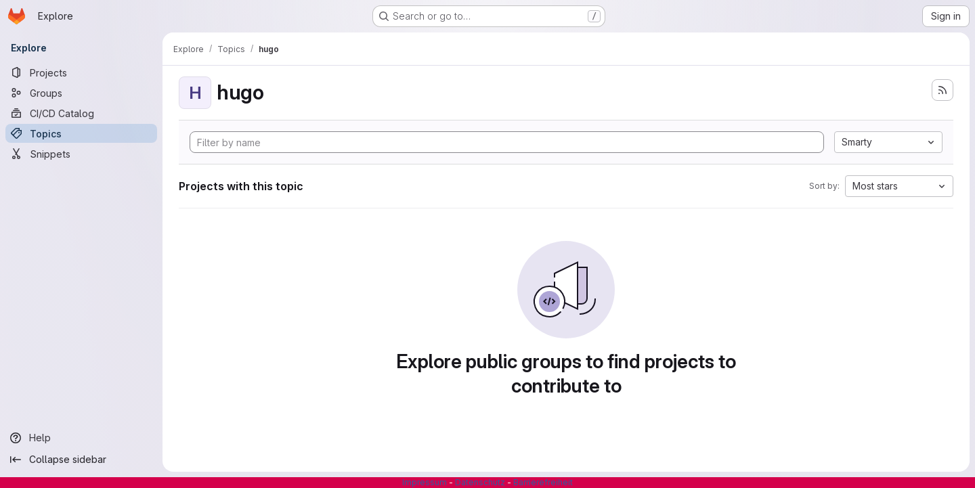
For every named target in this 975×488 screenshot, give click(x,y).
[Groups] (81, 92)
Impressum (424, 482)
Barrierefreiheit (543, 482)
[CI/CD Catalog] (81, 113)
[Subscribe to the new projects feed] (942, 90)
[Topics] (81, 133)
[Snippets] (81, 153)
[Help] (81, 437)
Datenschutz (480, 482)
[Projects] (81, 72)
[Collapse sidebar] (81, 459)
